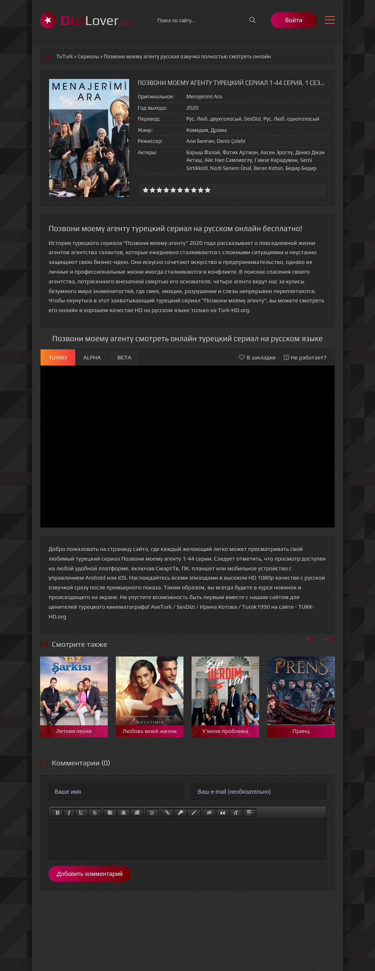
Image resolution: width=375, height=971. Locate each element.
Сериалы (88, 56)
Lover (97, 20)
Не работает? (305, 357)
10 (207, 190)
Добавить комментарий (90, 873)
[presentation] (312, 638)
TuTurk (64, 56)
